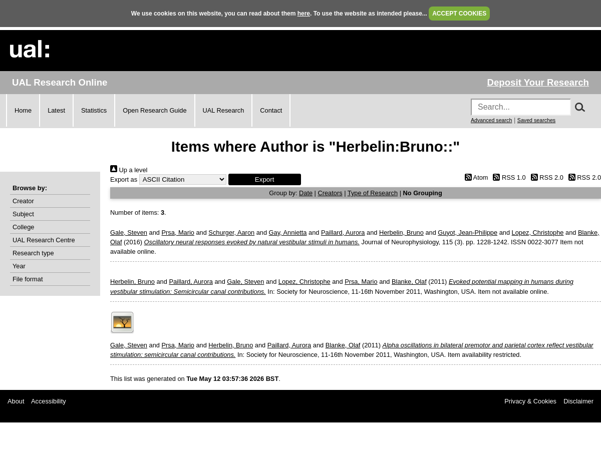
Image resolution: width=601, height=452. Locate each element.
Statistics (94, 110)
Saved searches (536, 120)
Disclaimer (578, 401)
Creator (23, 201)
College (23, 227)
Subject (23, 214)
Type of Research (373, 193)
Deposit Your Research (538, 82)
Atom (474, 177)
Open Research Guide (154, 110)
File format (28, 279)
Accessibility (48, 401)
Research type (33, 253)
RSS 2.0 (545, 177)
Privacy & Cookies (530, 401)
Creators (330, 193)
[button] (264, 179)
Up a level (128, 170)
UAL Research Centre (44, 240)
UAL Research (223, 110)
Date (306, 193)
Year (19, 266)
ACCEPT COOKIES (459, 13)
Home (23, 110)
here (303, 13)
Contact (271, 110)
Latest (56, 110)
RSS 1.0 (508, 177)
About (16, 401)
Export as (123, 179)
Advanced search (491, 120)
